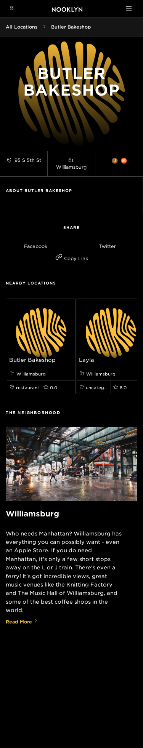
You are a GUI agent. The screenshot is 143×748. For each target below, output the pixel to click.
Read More (22, 622)
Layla (86, 360)
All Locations (21, 27)
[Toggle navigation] (129, 8)
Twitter (107, 246)
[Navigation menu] (11, 8)
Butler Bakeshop (71, 27)
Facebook (35, 246)
